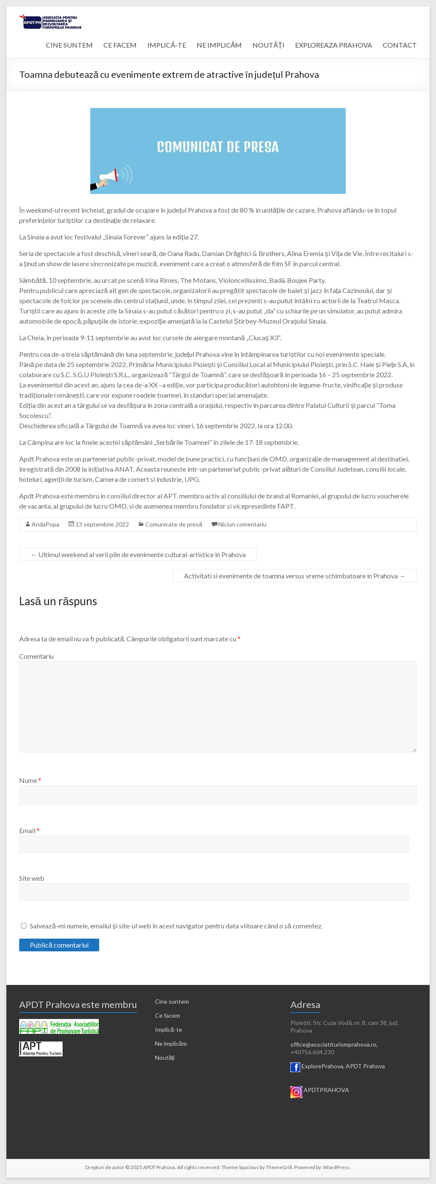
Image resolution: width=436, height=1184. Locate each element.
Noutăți (165, 1057)
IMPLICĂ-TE (166, 45)
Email (29, 830)
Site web (31, 878)
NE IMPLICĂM (219, 45)
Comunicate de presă (173, 524)
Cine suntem (172, 1001)
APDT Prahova (365, 1066)
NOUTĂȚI (268, 45)
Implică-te (168, 1029)
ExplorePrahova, (322, 1066)
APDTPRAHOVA (326, 1089)
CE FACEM (120, 45)
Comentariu (36, 656)
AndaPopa (45, 524)
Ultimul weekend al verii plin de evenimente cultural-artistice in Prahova (138, 554)
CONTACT (400, 45)
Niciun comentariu (242, 524)
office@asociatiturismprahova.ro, (334, 1044)
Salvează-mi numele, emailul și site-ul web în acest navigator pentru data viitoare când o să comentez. (176, 926)
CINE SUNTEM (69, 45)
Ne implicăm (171, 1043)
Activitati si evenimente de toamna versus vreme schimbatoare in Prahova (295, 576)
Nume (30, 780)
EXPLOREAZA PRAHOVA (333, 45)
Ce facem (167, 1015)
